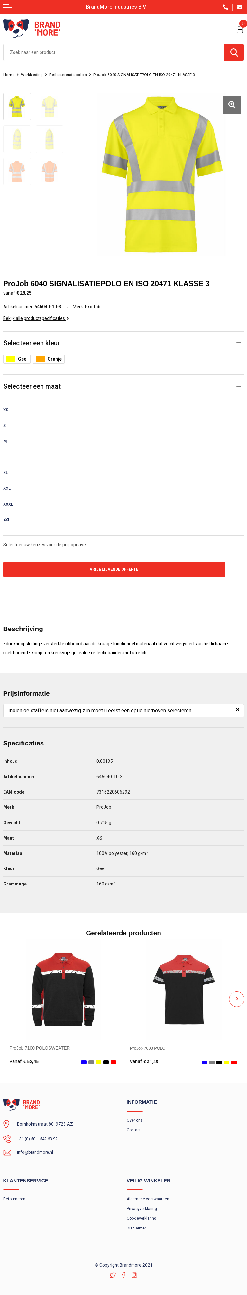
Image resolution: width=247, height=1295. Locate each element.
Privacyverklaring (142, 1203)
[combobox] (114, 52)
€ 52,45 (24, 1055)
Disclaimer (136, 1223)
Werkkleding (33, 74)
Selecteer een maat (32, 379)
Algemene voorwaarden (149, 1193)
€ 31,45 (144, 1055)
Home (8, 74)
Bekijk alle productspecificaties (36, 310)
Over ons (135, 1114)
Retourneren (14, 1193)
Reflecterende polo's (70, 74)
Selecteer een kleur (31, 335)
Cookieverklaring (142, 1213)
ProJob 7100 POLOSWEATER (40, 1041)
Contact (134, 1124)
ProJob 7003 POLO (149, 1041)
